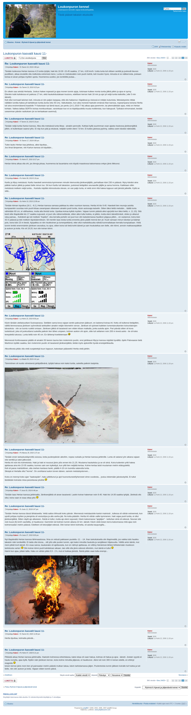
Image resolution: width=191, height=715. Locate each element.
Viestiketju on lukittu (10, 58)
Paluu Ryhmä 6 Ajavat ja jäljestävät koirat (21, 687)
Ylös (185, 79)
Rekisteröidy (166, 47)
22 (176, 58)
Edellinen (8, 675)
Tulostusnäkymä (179, 41)
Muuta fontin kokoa (184, 41)
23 (179, 58)
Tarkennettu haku (179, 11)
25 (186, 58)
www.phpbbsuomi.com (102, 710)
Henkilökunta (137, 703)
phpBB (85, 708)
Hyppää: (138, 687)
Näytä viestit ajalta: (75, 675)
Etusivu (10, 42)
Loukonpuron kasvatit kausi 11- (25, 53)
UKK (156, 47)
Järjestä (100, 675)
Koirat (17, 42)
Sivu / (161, 58)
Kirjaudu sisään (180, 47)
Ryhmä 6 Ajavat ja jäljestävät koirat (36, 42)
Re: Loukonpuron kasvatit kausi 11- (27, 63)
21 (173, 58)
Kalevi (15, 67)
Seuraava (182, 675)
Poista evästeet (149, 703)
